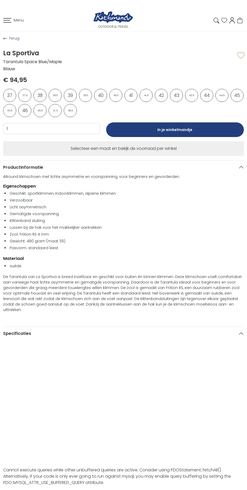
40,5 (115, 95)
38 (40, 95)
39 (70, 95)
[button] (232, 20)
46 (25, 110)
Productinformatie (23, 167)
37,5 (24, 95)
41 (131, 95)
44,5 (222, 95)
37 (9, 95)
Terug (14, 38)
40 (101, 95)
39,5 (85, 95)
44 (207, 95)
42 (161, 95)
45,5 (9, 110)
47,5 (55, 110)
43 (176, 95)
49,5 (70, 110)
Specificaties (17, 333)
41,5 (146, 95)
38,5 (55, 95)
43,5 (191, 95)
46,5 (40, 110)
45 (237, 95)
